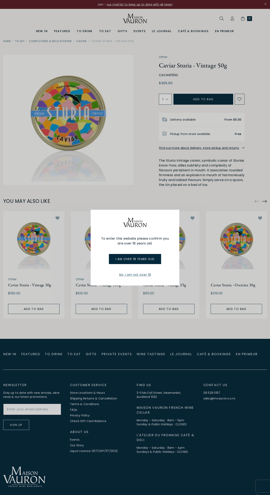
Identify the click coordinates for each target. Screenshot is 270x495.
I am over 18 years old (135, 259)
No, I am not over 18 (135, 274)
